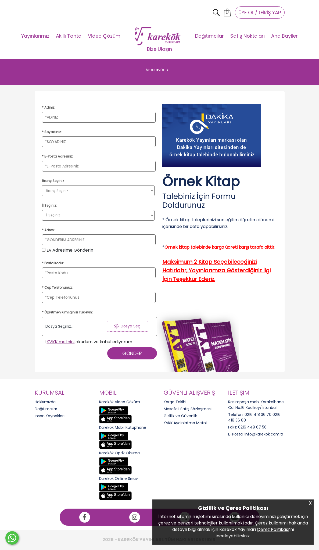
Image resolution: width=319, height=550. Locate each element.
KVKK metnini (60, 342)
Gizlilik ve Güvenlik (180, 416)
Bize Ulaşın (159, 49)
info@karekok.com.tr (264, 434)
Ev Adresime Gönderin (67, 250)
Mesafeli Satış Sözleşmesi (188, 409)
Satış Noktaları (247, 36)
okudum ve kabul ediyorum (87, 342)
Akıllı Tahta (68, 36)
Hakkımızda (45, 402)
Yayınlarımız (35, 36)
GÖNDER (132, 353)
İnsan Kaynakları (49, 416)
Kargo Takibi (175, 402)
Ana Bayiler (284, 36)
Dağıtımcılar (209, 36)
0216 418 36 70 (258, 414)
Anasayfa (155, 70)
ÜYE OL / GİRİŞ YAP (259, 12)
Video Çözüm (104, 36)
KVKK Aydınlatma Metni (185, 423)
